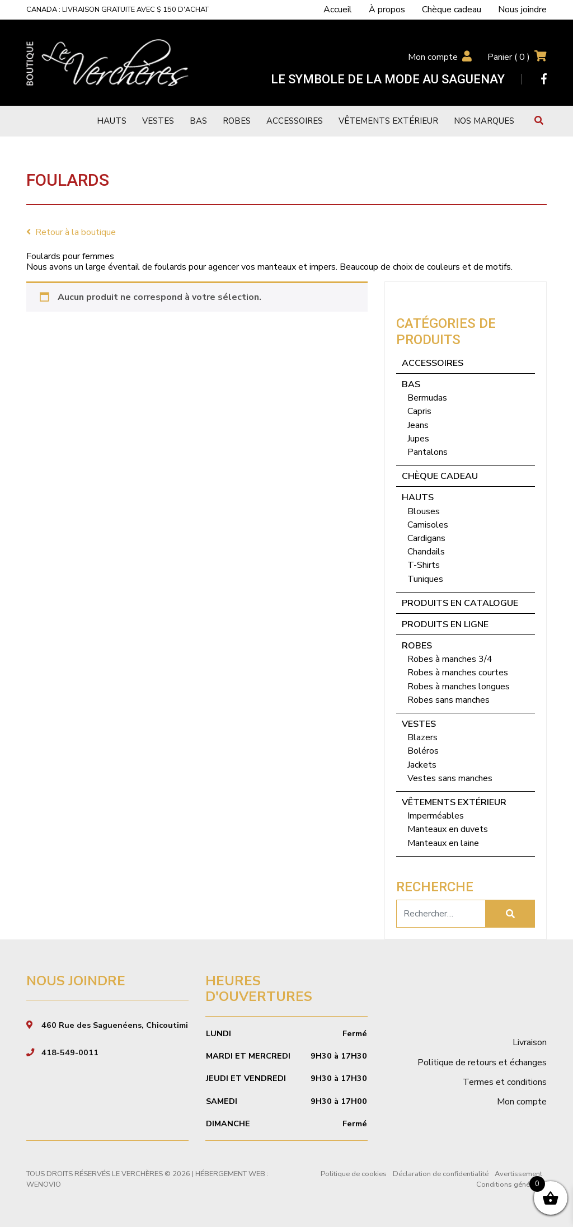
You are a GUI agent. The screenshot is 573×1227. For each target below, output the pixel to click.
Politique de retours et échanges (482, 1062)
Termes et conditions (505, 1082)
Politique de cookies (354, 1174)
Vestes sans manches (449, 778)
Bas (198, 120)
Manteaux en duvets (447, 829)
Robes (237, 120)
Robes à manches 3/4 (449, 659)
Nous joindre (522, 9)
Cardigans (426, 538)
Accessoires (294, 120)
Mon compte (433, 57)
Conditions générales (511, 1184)
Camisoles (427, 525)
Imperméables (435, 816)
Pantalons (427, 452)
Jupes (418, 438)
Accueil (337, 9)
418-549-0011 (69, 1052)
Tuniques (425, 579)
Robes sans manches (448, 700)
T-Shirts (423, 565)
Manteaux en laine (443, 843)
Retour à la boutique (71, 232)
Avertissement (518, 1174)
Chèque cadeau (451, 9)
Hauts (111, 120)
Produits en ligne (445, 624)
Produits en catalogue (460, 603)
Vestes (158, 120)
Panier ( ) (508, 57)
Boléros (423, 751)
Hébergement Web (230, 1174)
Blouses (423, 511)
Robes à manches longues (458, 686)
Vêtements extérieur (388, 120)
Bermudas (427, 398)
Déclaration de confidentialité (441, 1174)
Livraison (530, 1042)
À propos (387, 9)
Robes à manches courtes (457, 672)
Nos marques (484, 120)
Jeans (418, 425)
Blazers (422, 737)
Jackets (421, 765)
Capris (419, 411)
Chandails (426, 552)
